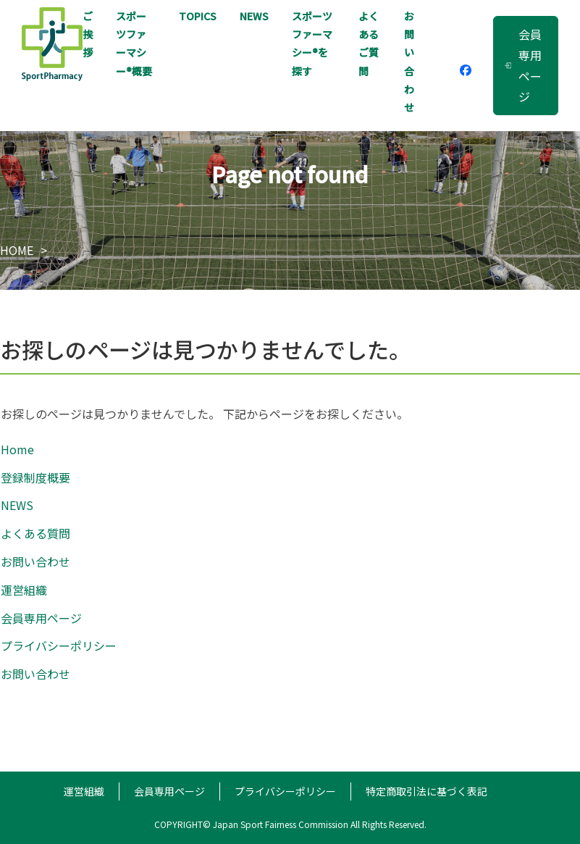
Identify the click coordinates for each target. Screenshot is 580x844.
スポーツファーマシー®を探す (312, 43)
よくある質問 (35, 533)
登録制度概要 (35, 477)
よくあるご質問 (368, 43)
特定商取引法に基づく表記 (426, 791)
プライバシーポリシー (59, 645)
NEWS (254, 16)
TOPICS (198, 16)
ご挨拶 (88, 34)
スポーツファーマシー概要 (134, 43)
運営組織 (24, 589)
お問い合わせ (409, 61)
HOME (16, 250)
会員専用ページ (523, 65)
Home (17, 449)
